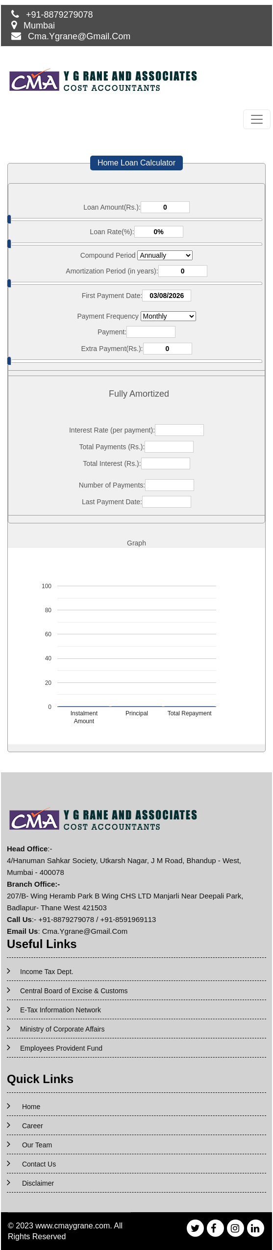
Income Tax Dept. (47, 972)
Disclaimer (38, 1183)
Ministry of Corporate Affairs (62, 1029)
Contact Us (39, 1164)
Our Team (37, 1145)
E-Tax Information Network (60, 1010)
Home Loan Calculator (136, 163)
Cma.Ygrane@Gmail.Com (79, 36)
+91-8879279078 (59, 15)
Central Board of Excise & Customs (73, 991)
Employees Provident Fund (61, 1048)
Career (32, 1126)
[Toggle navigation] (257, 119)
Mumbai (39, 25)
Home (31, 1107)
